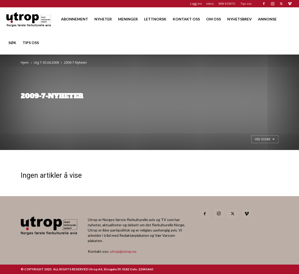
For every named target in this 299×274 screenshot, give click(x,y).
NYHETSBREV (239, 19)
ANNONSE (267, 19)
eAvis (210, 4)
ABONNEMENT (74, 19)
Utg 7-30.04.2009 (46, 62)
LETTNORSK (155, 19)
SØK (12, 42)
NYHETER (103, 19)
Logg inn (196, 4)
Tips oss (245, 4)
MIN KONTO (227, 4)
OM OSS (213, 19)
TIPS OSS (31, 42)
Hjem (25, 62)
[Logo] (29, 19)
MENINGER (128, 19)
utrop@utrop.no (123, 251)
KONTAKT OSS (186, 19)
